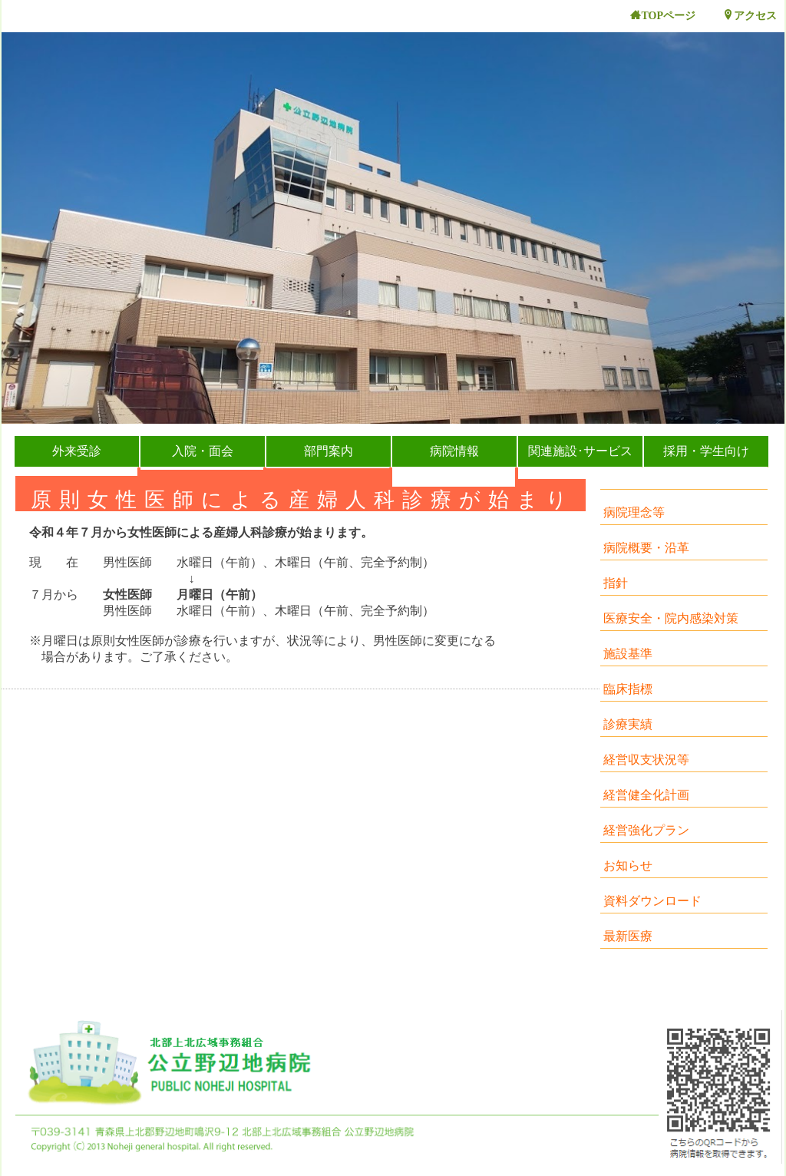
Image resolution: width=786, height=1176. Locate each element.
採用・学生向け (706, 451)
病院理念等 (634, 512)
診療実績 (627, 724)
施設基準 (627, 653)
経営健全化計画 (646, 794)
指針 (615, 583)
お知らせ (627, 865)
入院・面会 (202, 451)
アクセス (750, 15)
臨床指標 (627, 688)
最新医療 (627, 936)
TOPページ (662, 15)
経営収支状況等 (646, 759)
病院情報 (454, 451)
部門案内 (328, 451)
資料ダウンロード (652, 900)
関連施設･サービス (580, 451)
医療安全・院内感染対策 (670, 618)
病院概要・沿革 (646, 547)
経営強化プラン (646, 830)
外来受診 (76, 451)
